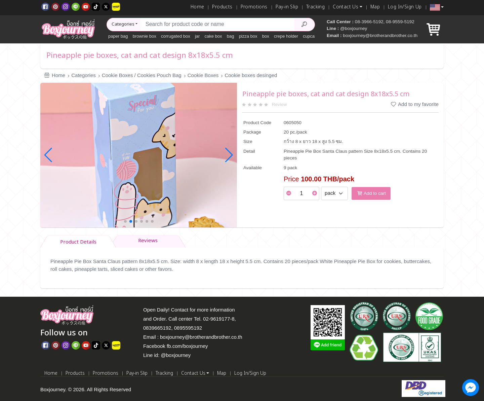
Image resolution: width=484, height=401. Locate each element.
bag (230, 36)
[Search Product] (304, 24)
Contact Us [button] (345, 7)
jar (197, 36)
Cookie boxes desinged (251, 75)
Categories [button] (123, 24)
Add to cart (371, 193)
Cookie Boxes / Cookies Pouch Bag (142, 75)
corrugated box (175, 36)
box (265, 36)
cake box (213, 36)
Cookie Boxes (203, 75)
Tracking (315, 7)
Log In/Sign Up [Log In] (405, 7)
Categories (83, 75)
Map (375, 7)
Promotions (254, 7)
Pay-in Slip (287, 7)
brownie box (144, 36)
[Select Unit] (334, 193)
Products (222, 7)
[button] (437, 7)
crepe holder (286, 36)
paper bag (118, 36)
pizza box (248, 36)
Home (197, 7)
